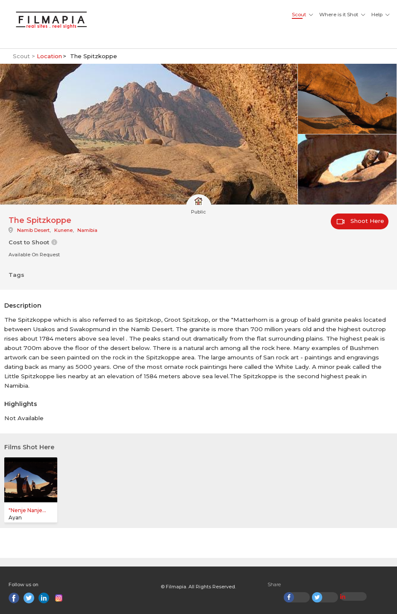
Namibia (87, 230)
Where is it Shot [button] (338, 15)
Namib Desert (33, 230)
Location (49, 56)
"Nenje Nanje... (27, 510)
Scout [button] (299, 15)
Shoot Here (360, 220)
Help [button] (376, 15)
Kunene (63, 230)
